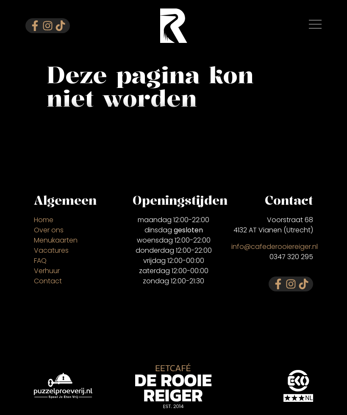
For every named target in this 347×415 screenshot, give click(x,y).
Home (43, 220)
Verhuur (47, 271)
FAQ (40, 260)
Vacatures (51, 250)
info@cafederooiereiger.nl (274, 246)
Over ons (49, 230)
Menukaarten (56, 240)
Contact (48, 281)
